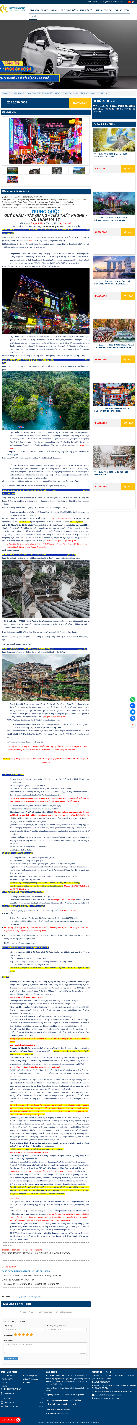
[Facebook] (132, 718)
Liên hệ (33, 16)
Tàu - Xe (118, 10)
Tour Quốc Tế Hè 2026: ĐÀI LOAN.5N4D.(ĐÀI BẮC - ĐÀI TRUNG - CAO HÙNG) (112, 409)
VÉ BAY (126, 10)
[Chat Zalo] (132, 705)
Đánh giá (8, 1335)
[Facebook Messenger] (132, 712)
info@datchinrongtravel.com (113, 2)
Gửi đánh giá (11, 1358)
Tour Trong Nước (69, 10)
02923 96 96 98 (91, 2)
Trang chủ (34, 10)
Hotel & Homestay (104, 10)
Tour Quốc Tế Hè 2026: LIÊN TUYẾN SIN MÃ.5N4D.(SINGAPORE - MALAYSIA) (110, 219)
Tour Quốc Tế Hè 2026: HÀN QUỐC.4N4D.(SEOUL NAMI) (111, 473)
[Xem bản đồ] (132, 724)
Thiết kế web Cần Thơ (85, 1422)
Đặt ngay (80, 103)
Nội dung (8, 1340)
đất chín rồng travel (33, 1296)
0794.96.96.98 (11, 1419)
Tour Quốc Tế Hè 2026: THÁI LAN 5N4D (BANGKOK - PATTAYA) (110, 155)
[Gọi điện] (132, 699)
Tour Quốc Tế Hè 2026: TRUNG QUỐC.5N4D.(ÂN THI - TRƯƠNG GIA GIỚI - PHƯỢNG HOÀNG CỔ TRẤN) (114, 346)
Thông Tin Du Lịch (50, 10)
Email (56, 1325)
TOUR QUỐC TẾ (87, 10)
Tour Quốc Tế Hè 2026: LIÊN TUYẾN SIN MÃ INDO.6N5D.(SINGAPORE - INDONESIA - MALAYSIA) (112, 282)
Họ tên (8, 1325)
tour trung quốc (18, 1296)
